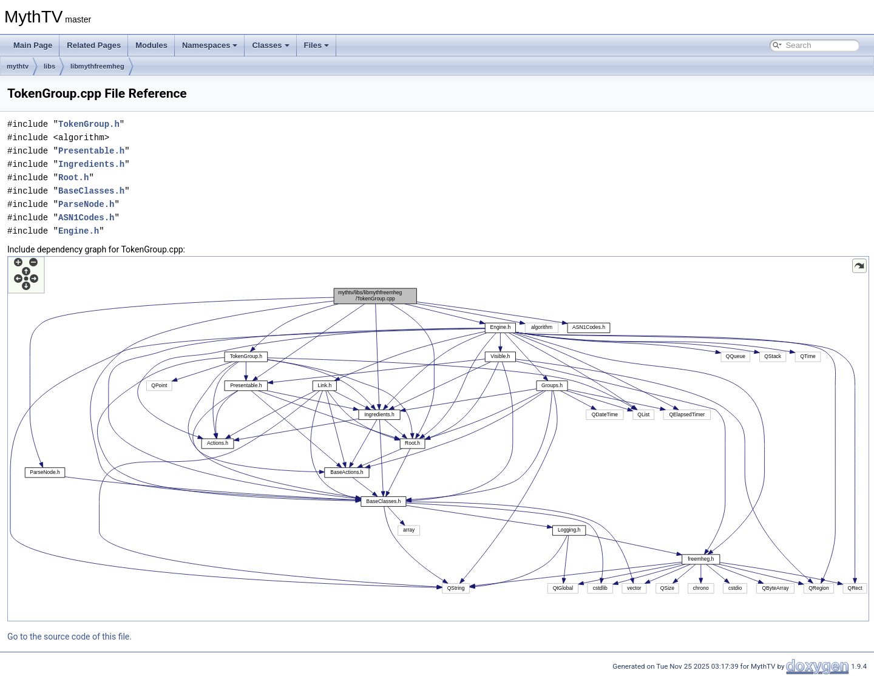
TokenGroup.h (89, 124)
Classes (270, 45)
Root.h (73, 177)
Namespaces (210, 45)
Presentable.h (91, 151)
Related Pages (94, 45)
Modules (151, 45)
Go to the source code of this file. (69, 636)
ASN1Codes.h (86, 217)
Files (317, 45)
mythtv (18, 66)
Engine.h (78, 231)
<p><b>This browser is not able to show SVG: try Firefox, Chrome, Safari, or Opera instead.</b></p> (438, 439)
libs (49, 66)
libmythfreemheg (97, 66)
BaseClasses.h (91, 191)
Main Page (32, 45)
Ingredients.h (91, 164)
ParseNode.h (86, 204)
